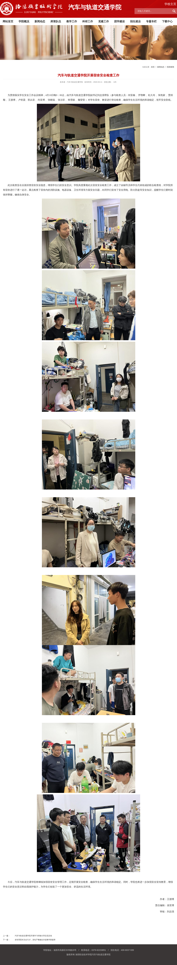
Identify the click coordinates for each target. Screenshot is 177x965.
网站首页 (8, 21)
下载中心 (167, 21)
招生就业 (135, 21)
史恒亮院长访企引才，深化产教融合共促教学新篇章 (35, 940)
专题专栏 (151, 21)
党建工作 (103, 21)
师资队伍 (55, 21)
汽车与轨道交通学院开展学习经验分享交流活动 (33, 936)
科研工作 (87, 21)
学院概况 (24, 21)
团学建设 (119, 21)
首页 (153, 67)
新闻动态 (40, 21)
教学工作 (71, 21)
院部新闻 (170, 67)
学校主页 (170, 4)
